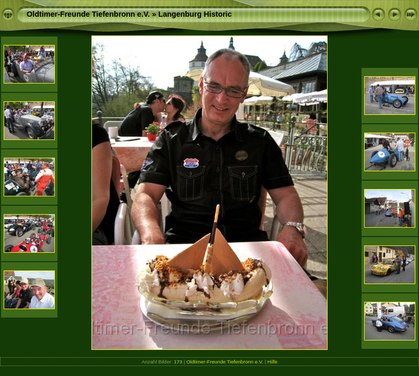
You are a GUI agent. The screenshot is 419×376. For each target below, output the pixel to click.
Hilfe (272, 362)
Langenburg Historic (195, 14)
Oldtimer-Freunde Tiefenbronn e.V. (88, 14)
